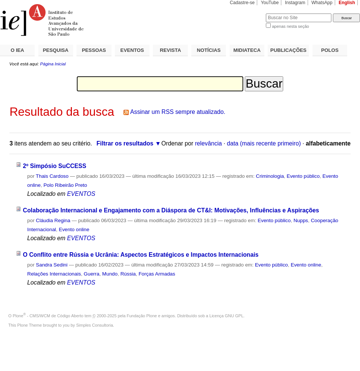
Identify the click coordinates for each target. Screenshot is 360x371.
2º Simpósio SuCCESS (54, 166)
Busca (247, 13)
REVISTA (170, 50)
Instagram (295, 2)
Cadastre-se (242, 2)
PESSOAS (94, 50)
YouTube (270, 2)
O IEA (17, 50)
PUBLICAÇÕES (288, 50)
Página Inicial (53, 64)
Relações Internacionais (54, 274)
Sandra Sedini (51, 265)
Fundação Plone (142, 315)
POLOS (330, 50)
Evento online (74, 229)
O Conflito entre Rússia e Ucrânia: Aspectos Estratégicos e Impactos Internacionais (141, 254)
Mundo (109, 274)
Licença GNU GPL (226, 315)
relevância (208, 143)
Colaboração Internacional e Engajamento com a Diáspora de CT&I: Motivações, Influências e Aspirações (171, 210)
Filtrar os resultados (124, 143)
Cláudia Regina (53, 220)
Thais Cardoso (52, 176)
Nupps (300, 220)
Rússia (128, 274)
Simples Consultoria (94, 325)
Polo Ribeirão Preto (65, 185)
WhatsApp (322, 2)
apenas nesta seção (290, 26)
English (347, 2)
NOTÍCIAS (209, 50)
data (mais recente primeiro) (264, 143)
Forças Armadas (157, 274)
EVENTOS (132, 50)
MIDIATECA (247, 50)
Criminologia (270, 176)
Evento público (303, 176)
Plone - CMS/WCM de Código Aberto (48, 315)
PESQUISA (56, 50)
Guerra (91, 274)
